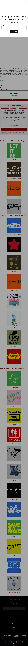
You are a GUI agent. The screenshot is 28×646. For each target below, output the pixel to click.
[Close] (26, 2)
